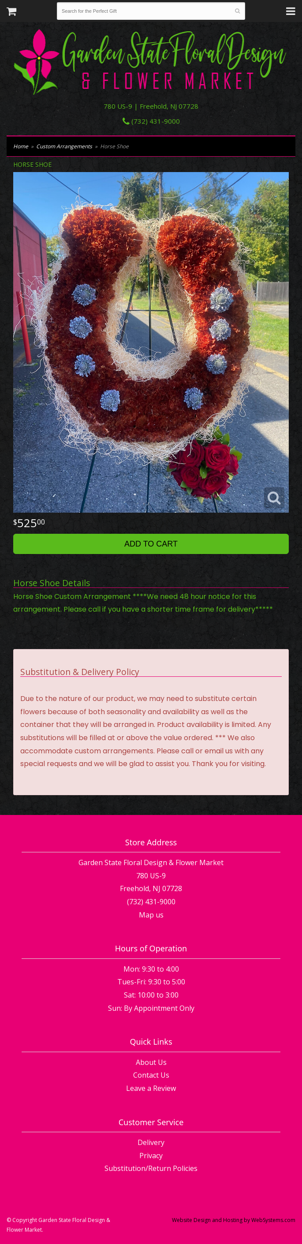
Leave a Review (151, 1088)
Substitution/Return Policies (151, 1168)
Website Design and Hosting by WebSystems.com (233, 1220)
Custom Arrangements (64, 146)
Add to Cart (151, 543)
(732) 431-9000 (151, 121)
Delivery (151, 1142)
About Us (151, 1062)
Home (20, 146)
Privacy (151, 1155)
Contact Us (151, 1075)
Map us (151, 915)
